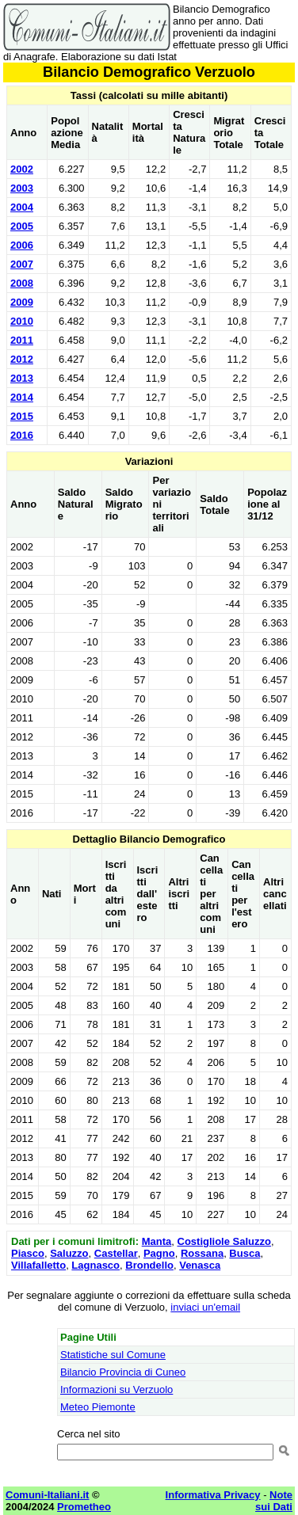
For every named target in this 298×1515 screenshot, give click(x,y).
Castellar (116, 1253)
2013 (21, 378)
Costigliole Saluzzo (224, 1241)
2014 (21, 397)
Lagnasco (95, 1265)
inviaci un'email (205, 1307)
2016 (21, 435)
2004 (21, 207)
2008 (21, 283)
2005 (21, 226)
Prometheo (84, 1507)
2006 (21, 245)
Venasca (199, 1265)
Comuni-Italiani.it (47, 1495)
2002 (21, 169)
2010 (21, 321)
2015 (21, 416)
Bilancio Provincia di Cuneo (122, 1372)
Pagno (159, 1253)
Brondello (149, 1265)
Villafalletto (38, 1265)
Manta (157, 1241)
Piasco (27, 1253)
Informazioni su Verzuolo (116, 1389)
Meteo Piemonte (98, 1407)
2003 (21, 188)
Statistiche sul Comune (113, 1355)
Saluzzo (69, 1253)
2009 (21, 302)
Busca (244, 1253)
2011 (21, 340)
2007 (21, 264)
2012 (21, 359)
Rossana (202, 1253)
